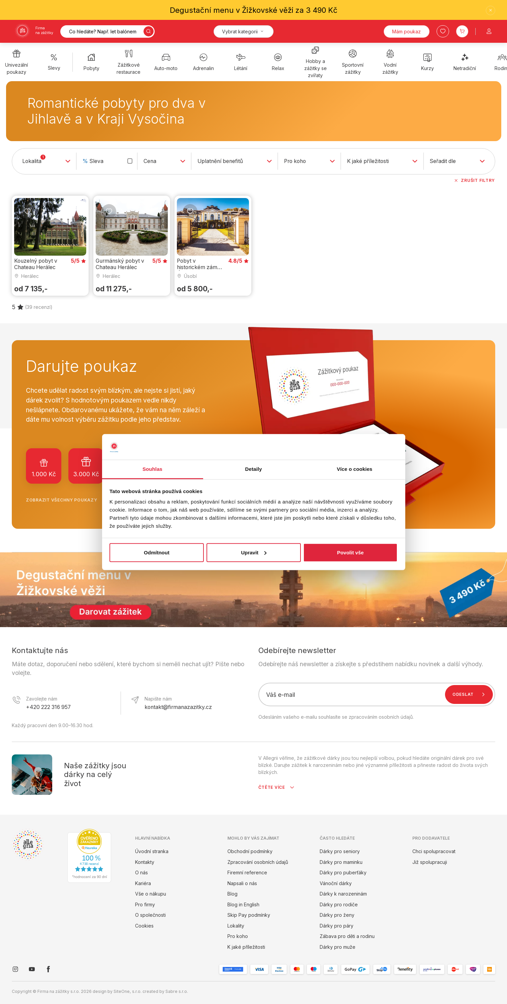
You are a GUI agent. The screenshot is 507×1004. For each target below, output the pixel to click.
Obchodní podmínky (250, 851)
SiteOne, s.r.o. (127, 991)
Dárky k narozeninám (343, 894)
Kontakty (144, 862)
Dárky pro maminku (341, 862)
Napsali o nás (242, 883)
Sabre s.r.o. (176, 991)
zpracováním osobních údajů (381, 717)
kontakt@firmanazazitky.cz (178, 707)
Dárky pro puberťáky (343, 872)
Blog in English (243, 904)
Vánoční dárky (336, 883)
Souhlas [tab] (152, 469)
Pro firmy (145, 904)
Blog (232, 894)
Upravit (253, 552)
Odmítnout (156, 552)
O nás (141, 872)
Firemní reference (247, 872)
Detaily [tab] (253, 469)
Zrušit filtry (474, 180)
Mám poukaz (406, 31)
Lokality (235, 926)
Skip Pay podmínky (248, 915)
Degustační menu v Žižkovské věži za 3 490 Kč (254, 10)
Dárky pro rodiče (339, 904)
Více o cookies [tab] (355, 469)
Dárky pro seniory (340, 851)
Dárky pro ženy (337, 915)
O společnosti (150, 915)
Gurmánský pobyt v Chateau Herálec (120, 263)
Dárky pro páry (336, 926)
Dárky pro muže (337, 947)
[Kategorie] (244, 31)
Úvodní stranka (151, 851)
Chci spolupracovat (433, 851)
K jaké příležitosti (246, 947)
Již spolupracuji (429, 862)
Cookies (144, 926)
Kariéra (143, 883)
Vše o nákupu (150, 894)
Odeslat (470, 694)
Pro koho (237, 936)
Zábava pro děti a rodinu (347, 936)
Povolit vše (350, 552)
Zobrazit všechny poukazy (67, 500)
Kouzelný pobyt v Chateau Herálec (35, 263)
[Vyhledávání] (107, 31)
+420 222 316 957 (48, 707)
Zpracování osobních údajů (257, 862)
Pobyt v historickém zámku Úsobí (200, 267)
